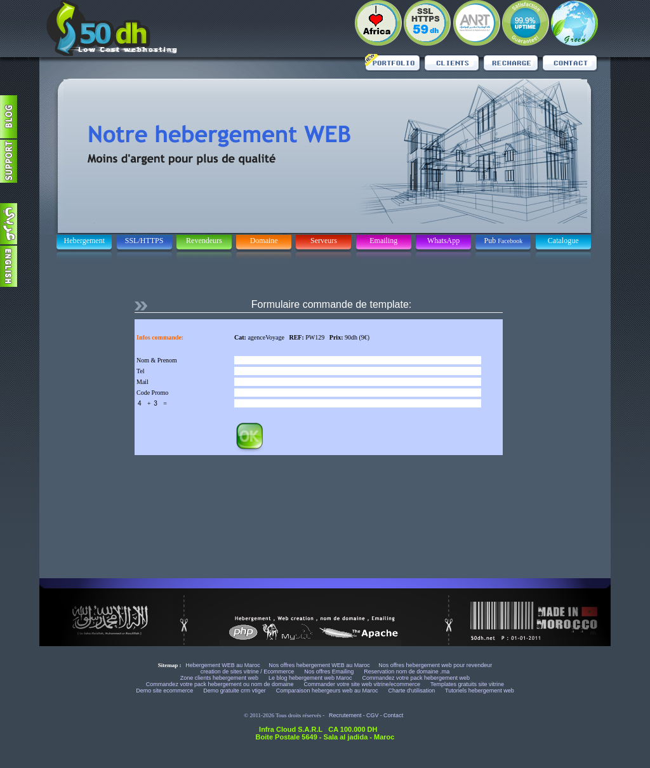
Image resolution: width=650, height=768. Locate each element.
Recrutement (345, 715)
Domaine (264, 240)
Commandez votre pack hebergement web (416, 678)
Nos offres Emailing (329, 671)
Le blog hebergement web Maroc (311, 678)
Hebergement (84, 240)
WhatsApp (443, 240)
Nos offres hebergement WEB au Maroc (319, 665)
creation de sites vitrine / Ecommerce (248, 671)
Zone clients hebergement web (220, 678)
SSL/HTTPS (144, 240)
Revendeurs (204, 240)
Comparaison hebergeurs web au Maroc (328, 690)
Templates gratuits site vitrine (467, 684)
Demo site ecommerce (165, 690)
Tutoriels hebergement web (479, 690)
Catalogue (563, 240)
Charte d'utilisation (411, 690)
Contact (393, 715)
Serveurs (323, 240)
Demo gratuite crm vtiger (235, 690)
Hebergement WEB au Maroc (222, 665)
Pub (503, 240)
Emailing (383, 240)
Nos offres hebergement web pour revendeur (435, 665)
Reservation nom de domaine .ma (406, 671)
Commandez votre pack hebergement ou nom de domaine (220, 684)
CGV (372, 715)
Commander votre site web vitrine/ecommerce (363, 684)
